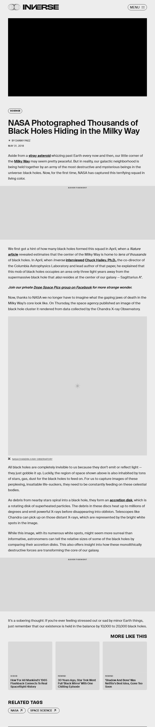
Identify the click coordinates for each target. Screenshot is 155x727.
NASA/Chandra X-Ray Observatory (32, 459)
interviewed (75, 260)
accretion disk (121, 500)
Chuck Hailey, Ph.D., (100, 260)
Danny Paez (22, 140)
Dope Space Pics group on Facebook (63, 287)
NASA (15, 710)
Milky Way (22, 161)
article (13, 254)
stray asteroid (40, 156)
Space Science (41, 710)
